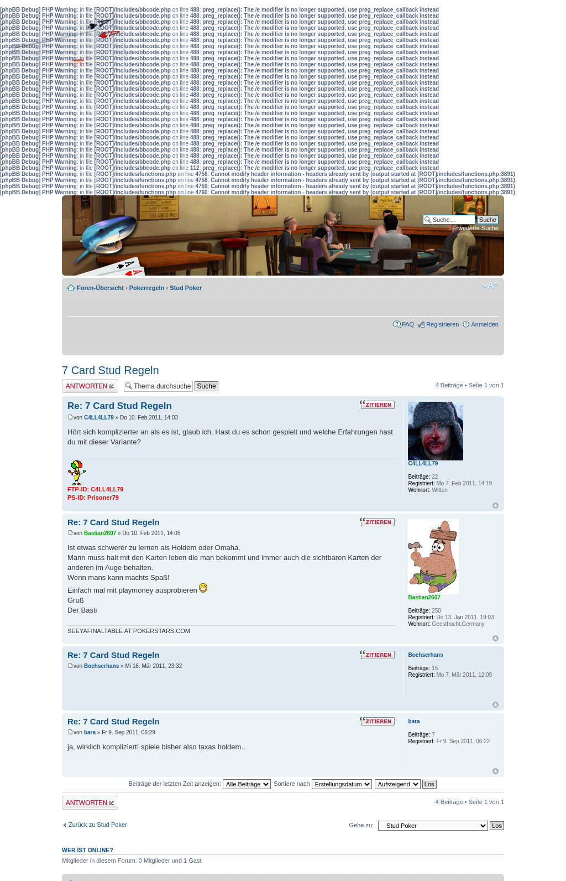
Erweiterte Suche (475, 228)
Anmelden (485, 324)
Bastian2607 (100, 533)
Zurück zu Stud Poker (98, 824)
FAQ (408, 324)
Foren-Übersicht (100, 287)
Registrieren (442, 324)
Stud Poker (186, 287)
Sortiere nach (322, 783)
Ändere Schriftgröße (491, 286)
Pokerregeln (147, 287)
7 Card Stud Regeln (110, 370)
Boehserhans (101, 666)
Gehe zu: (361, 825)
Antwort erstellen (90, 386)
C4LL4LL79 (99, 417)
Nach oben (495, 505)
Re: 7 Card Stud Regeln (119, 406)
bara (90, 732)
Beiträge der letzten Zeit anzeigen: (199, 783)
